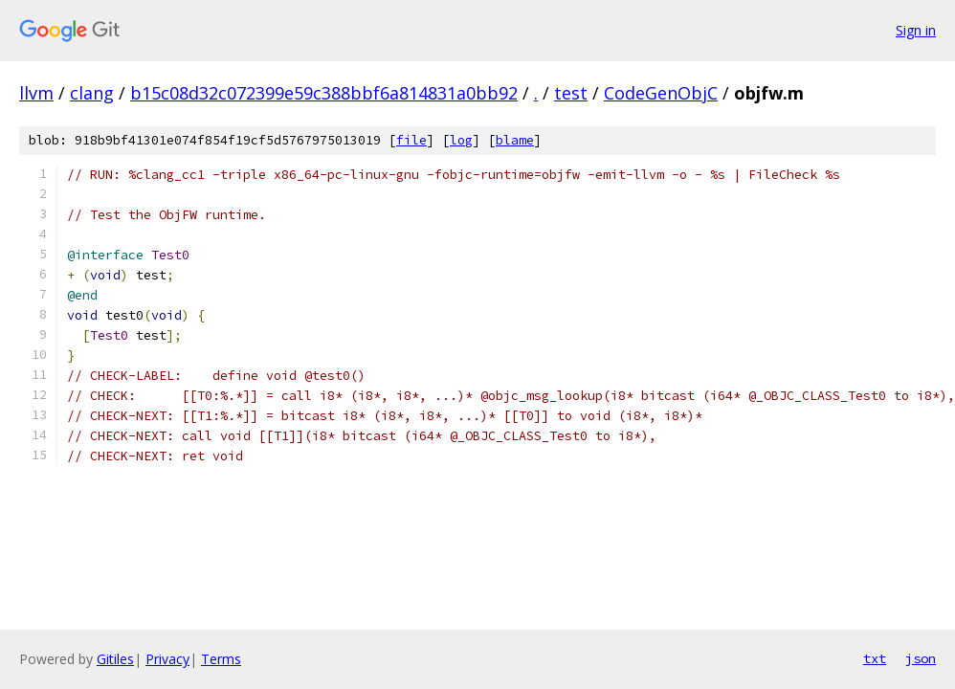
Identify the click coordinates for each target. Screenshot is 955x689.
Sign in (916, 30)
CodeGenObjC (661, 92)
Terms (221, 659)
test (571, 92)
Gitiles (115, 659)
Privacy (167, 659)
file (411, 140)
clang (92, 92)
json (920, 658)
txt (874, 658)
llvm (36, 92)
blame (515, 140)
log (461, 140)
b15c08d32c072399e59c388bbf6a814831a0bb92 (324, 92)
